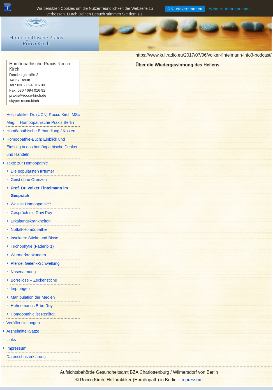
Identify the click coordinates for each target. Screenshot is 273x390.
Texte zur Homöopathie (27, 163)
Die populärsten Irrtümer (32, 171)
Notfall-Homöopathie (29, 229)
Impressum (16, 348)
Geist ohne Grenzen (29, 179)
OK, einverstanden (185, 9)
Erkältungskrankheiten (30, 221)
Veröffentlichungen (23, 323)
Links (11, 339)
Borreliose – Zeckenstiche (34, 280)
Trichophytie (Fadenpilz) (32, 246)
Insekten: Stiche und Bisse (34, 238)
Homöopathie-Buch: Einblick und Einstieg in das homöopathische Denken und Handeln (42, 147)
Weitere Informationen (230, 9)
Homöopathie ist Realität (33, 314)
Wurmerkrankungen (28, 255)
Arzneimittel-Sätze (22, 331)
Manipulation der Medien (33, 297)
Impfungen (20, 288)
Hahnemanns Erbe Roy (32, 305)
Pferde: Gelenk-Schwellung (35, 263)
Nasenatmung (23, 272)
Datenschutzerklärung (26, 356)
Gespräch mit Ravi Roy (31, 212)
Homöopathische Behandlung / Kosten (40, 131)
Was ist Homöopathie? (31, 204)
